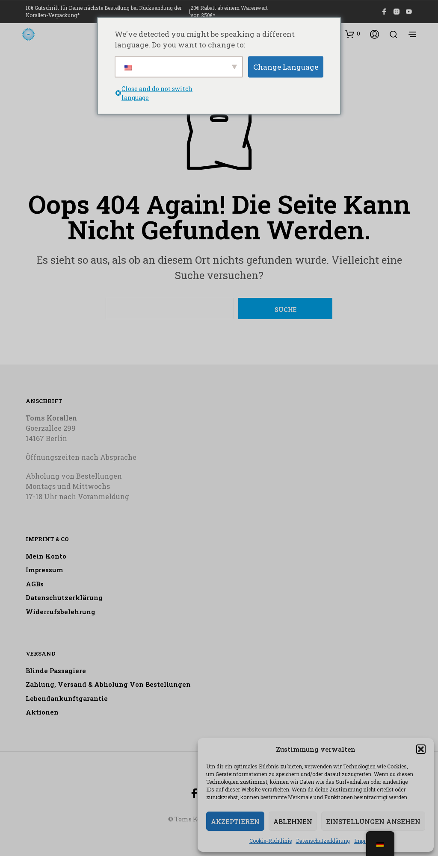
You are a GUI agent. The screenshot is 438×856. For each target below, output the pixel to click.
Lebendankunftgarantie (67, 698)
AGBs (35, 583)
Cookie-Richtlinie (270, 840)
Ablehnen (292, 821)
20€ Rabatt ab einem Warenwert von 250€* (229, 11)
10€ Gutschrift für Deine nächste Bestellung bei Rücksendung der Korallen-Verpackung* (104, 11)
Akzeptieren (235, 821)
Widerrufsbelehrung (60, 611)
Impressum (44, 569)
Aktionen (42, 712)
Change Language (285, 66)
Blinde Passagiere (56, 670)
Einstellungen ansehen (373, 821)
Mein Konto (46, 556)
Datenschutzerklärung (323, 840)
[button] (421, 749)
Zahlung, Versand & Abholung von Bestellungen (108, 684)
